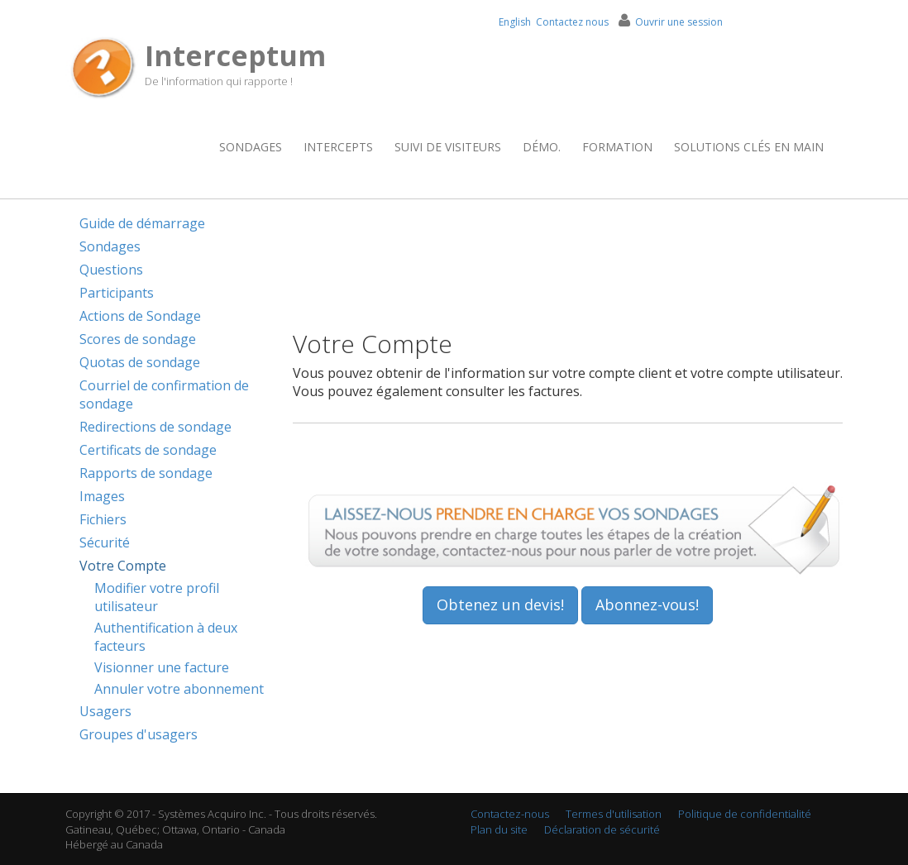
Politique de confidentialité (744, 813)
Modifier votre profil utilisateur (156, 597)
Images (102, 496)
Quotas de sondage (139, 362)
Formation (617, 147)
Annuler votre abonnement (179, 689)
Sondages (250, 147)
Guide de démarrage (142, 223)
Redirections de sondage (155, 427)
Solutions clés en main (749, 147)
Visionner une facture (161, 667)
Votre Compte (122, 566)
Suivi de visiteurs (447, 147)
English (515, 22)
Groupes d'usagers (138, 734)
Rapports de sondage (146, 473)
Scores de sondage (137, 339)
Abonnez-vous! (647, 604)
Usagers (105, 711)
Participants (116, 293)
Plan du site (499, 829)
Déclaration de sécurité (602, 829)
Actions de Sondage (140, 316)
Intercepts (338, 147)
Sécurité (104, 542)
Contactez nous (572, 22)
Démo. (542, 147)
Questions (111, 269)
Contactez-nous (510, 813)
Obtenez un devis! (500, 604)
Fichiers (103, 519)
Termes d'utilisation (614, 813)
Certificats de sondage (148, 450)
